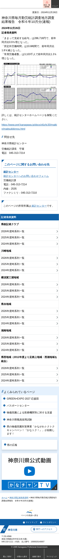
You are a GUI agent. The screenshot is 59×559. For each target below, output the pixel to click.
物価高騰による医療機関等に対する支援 (29, 412)
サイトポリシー (49, 522)
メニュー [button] (55, 6)
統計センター (11, 171)
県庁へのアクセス (44, 529)
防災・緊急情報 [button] (47, 6)
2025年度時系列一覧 (12, 237)
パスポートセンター (18, 405)
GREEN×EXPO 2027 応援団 (23, 398)
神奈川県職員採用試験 (19, 419)
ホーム (4, 498)
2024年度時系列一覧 (12, 243)
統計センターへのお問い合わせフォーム (26, 176)
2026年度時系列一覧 (12, 231)
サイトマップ (31, 522)
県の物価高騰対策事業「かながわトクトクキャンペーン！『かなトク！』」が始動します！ (31, 430)
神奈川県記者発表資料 (18, 498)
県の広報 (12, 445)
